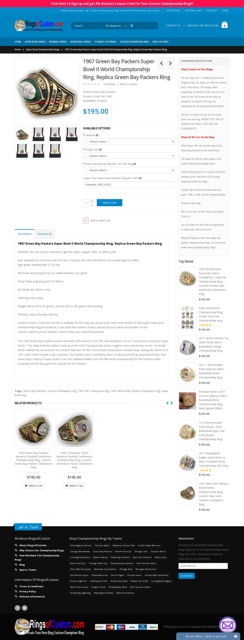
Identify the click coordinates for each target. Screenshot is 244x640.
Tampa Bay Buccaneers (122, 563)
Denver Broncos (123, 551)
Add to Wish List (100, 220)
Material (91, 135)
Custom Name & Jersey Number (37, 332)
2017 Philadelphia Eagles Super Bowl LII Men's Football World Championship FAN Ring (213, 459)
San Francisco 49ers (146, 563)
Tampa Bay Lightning (80, 592)
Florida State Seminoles (156, 575)
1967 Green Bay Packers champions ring (135, 391)
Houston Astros (158, 551)
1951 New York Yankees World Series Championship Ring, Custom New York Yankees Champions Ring (213, 494)
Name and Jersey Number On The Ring (110, 164)
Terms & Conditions (31, 586)
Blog (22, 564)
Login (225, 10)
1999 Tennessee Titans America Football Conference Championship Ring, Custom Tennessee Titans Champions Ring (74, 458)
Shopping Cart (193, 10)
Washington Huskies (103, 592)
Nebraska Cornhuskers (105, 568)
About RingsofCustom (33, 545)
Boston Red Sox (78, 563)
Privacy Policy (27, 591)
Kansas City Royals (118, 580)
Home (18, 49)
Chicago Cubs (140, 551)
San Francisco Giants (140, 586)
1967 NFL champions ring (93, 391)
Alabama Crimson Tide (124, 545)
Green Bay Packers (104, 92)
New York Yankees (142, 557)
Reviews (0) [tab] (45, 234)
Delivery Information (32, 596)
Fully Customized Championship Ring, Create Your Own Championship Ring (211, 314)
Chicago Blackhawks (80, 551)
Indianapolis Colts (98, 580)
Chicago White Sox (98, 563)
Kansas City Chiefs (139, 580)
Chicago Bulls (125, 568)
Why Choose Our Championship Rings (41, 550)
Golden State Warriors (149, 545)
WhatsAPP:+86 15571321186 (203, 25)
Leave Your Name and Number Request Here (112, 178)
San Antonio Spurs (79, 575)
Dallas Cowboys (100, 557)
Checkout (211, 10)
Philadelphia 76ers (118, 586)
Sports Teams (27, 569)
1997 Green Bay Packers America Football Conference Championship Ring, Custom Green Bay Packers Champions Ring (33, 458)
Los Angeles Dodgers (161, 580)
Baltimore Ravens (125, 592)
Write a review (128, 84)
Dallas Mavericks (100, 575)
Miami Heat (160, 557)
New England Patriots (80, 545)
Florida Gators (134, 575)
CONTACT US (173, 25)
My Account (174, 10)
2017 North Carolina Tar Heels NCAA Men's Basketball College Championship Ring (213, 344)
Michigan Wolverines (146, 568)
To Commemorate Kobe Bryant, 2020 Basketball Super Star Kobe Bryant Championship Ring (212, 431)
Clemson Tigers (102, 545)
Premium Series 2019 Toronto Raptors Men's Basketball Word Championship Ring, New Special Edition (213, 400)
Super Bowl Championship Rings (43, 49)
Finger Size (93, 149)
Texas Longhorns (78, 580)
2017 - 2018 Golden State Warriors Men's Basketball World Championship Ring (211, 371)
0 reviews (109, 84)
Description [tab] (25, 234)
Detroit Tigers (117, 575)
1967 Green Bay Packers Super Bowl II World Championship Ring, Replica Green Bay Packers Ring (116, 49)
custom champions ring (62, 391)
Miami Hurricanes (79, 586)
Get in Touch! (28, 527)
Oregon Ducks (98, 586)
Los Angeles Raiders (80, 557)
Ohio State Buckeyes (80, 568)
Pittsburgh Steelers (120, 557)
